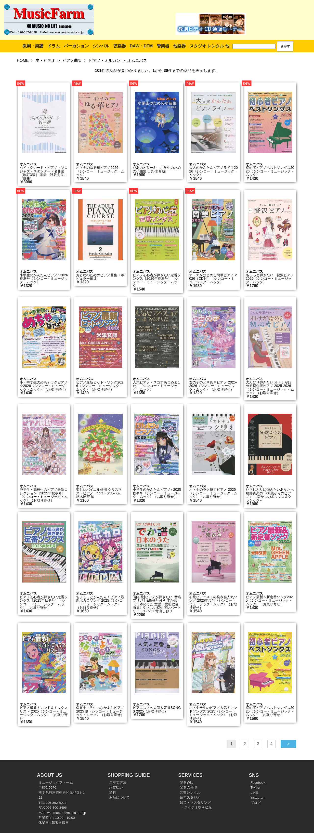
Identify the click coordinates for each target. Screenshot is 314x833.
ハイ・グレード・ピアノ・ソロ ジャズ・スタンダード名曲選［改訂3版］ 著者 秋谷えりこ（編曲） (44, 173)
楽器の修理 (188, 787)
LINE (254, 792)
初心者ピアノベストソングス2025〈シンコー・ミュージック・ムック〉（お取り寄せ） (270, 711)
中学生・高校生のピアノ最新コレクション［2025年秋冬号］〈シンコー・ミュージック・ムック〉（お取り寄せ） (44, 495)
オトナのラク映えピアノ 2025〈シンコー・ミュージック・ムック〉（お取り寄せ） (213, 493)
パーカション (76, 46)
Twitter (255, 787)
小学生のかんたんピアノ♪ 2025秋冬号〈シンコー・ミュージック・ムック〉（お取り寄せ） (157, 493)
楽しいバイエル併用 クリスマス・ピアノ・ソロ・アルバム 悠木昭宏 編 (100, 493)
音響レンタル (190, 792)
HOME (23, 60)
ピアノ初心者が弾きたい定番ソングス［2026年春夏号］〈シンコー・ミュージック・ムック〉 (157, 280)
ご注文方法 (117, 782)
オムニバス (137, 60)
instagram (257, 797)
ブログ (255, 803)
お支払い (116, 787)
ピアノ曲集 (72, 60)
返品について (119, 797)
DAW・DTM (141, 46)
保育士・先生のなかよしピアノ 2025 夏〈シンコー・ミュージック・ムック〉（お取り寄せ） (100, 711)
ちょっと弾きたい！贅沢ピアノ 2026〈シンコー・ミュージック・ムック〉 (270, 278)
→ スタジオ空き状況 (195, 807)
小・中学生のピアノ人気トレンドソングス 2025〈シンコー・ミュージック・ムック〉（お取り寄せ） (213, 713)
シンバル (101, 46)
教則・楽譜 (33, 46)
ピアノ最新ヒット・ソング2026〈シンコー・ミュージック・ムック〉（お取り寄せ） (99, 385)
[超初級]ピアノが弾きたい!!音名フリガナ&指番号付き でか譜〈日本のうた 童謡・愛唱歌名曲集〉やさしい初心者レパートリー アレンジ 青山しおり (157, 604)
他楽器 (179, 46)
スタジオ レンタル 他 (209, 46)
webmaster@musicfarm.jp (66, 813)
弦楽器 (119, 46)
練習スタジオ (190, 797)
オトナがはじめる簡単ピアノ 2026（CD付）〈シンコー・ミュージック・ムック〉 (213, 278)
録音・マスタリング (195, 803)
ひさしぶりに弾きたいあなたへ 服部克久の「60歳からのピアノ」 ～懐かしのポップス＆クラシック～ (270, 495)
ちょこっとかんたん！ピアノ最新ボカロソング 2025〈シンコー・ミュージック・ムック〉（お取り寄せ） (100, 602)
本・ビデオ (45, 60)
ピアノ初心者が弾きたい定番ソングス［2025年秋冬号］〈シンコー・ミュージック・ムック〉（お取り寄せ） (44, 602)
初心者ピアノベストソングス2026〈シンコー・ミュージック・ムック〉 (270, 171)
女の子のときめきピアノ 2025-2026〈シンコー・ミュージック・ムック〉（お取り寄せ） (213, 385)
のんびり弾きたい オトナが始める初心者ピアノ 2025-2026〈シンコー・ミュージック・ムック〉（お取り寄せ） (270, 387)
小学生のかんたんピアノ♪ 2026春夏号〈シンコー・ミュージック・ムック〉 (44, 278)
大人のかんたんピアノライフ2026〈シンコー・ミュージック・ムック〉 (213, 171)
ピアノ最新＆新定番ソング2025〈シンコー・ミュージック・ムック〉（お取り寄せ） (269, 600)
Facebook (257, 782)
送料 (112, 792)
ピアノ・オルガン (104, 60)
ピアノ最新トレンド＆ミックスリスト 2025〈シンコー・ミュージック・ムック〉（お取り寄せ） (44, 713)
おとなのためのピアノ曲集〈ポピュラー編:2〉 (100, 276)
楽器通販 (187, 782)
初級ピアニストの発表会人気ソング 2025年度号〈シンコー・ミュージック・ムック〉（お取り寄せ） (213, 602)
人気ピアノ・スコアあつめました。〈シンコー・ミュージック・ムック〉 (157, 385)
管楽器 (163, 46)
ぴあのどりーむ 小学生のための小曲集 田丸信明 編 (157, 169)
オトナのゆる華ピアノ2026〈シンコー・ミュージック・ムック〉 (100, 171)
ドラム (53, 46)
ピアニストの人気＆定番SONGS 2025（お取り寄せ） (157, 709)
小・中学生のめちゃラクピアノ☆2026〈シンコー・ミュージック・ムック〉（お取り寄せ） (44, 385)
